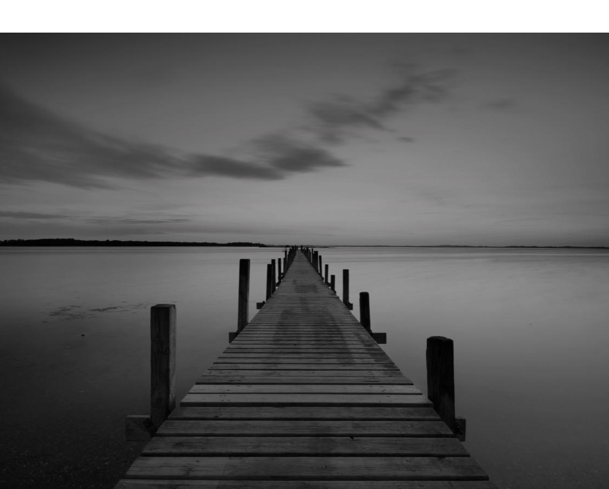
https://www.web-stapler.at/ (304, 250)
